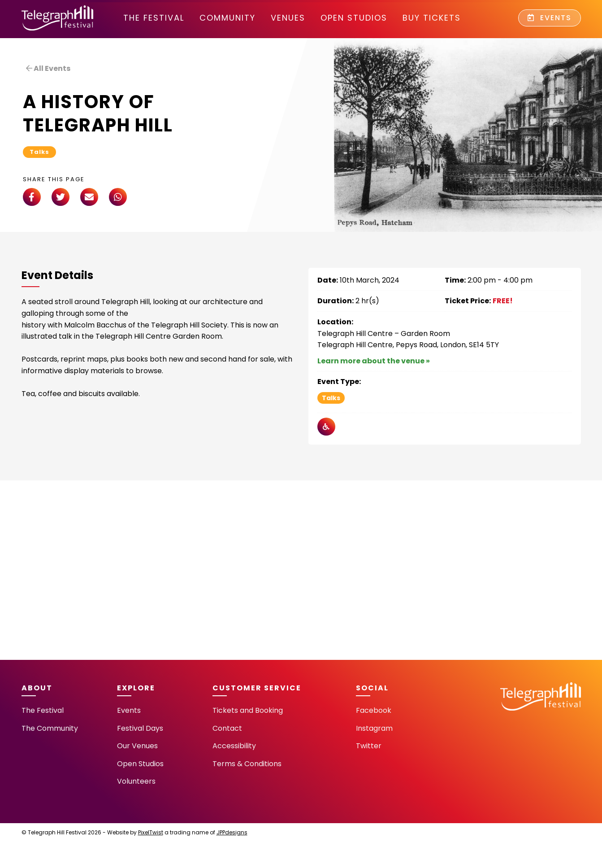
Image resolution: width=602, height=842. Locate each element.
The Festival (153, 17)
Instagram (374, 728)
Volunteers (136, 781)
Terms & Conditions (247, 764)
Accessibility (234, 746)
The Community (50, 728)
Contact (227, 728)
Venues (288, 17)
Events (550, 18)
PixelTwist (150, 832)
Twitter (368, 746)
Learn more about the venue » (373, 361)
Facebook (373, 710)
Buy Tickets (432, 17)
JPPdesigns (232, 832)
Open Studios (353, 17)
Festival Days (140, 728)
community (227, 17)
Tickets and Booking (247, 710)
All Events (48, 68)
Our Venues (137, 746)
